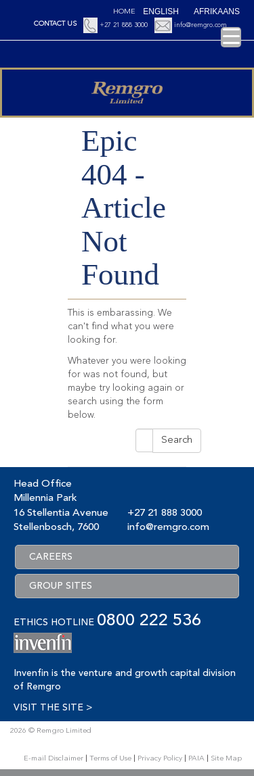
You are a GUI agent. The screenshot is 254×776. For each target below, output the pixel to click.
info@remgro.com (200, 25)
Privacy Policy (159, 758)
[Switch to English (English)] (161, 11)
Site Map (226, 758)
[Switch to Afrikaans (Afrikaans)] (217, 11)
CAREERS (50, 557)
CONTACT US (55, 23)
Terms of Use (110, 758)
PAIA (196, 758)
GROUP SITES (60, 586)
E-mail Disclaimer (53, 758)
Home (124, 12)
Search (176, 440)
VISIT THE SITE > (53, 707)
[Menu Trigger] (231, 37)
